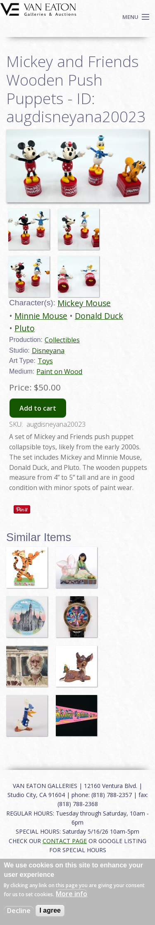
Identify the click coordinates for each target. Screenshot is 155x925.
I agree (50, 910)
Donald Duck (99, 315)
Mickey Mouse (84, 303)
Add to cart (37, 408)
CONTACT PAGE (65, 841)
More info (71, 893)
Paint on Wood (59, 371)
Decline (19, 910)
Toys (45, 360)
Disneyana (48, 350)
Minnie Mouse (40, 315)
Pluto (24, 328)
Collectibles (62, 339)
